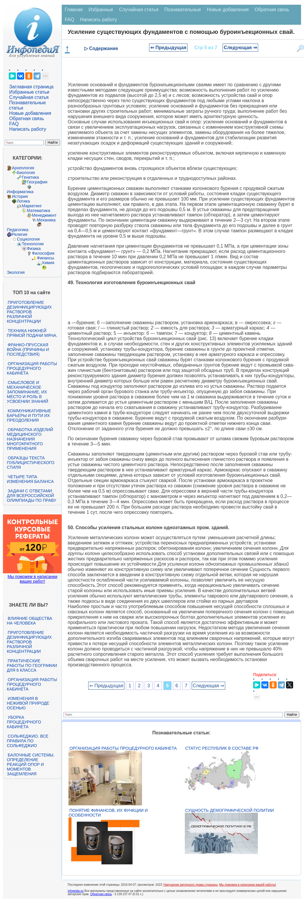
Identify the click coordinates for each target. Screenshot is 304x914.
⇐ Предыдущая (168, 47)
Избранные (100, 9)
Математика (38, 210)
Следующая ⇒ (240, 47)
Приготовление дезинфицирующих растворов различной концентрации (29, 312)
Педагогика (17, 229)
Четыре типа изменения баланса (30, 479)
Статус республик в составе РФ (221, 748)
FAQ (14, 123)
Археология (23, 167)
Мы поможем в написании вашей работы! (247, 884)
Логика (23, 201)
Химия (48, 262)
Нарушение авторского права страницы (190, 884)
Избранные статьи (29, 92)
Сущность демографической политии (229, 810)
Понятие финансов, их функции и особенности (108, 812)
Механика (46, 220)
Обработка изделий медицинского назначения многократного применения (30, 439)
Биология (26, 172)
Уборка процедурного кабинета (24, 722)
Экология (15, 272)
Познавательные (182, 9)
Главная (74, 9)
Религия (19, 234)
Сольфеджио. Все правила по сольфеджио (27, 741)
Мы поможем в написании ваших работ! (32, 579)
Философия (43, 253)
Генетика (30, 177)
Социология (28, 239)
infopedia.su (75, 891)
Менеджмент (44, 215)
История (20, 196)
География (37, 182)
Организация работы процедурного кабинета (32, 368)
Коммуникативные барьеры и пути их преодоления (29, 415)
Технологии (33, 243)
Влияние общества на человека (29, 620)
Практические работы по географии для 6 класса (32, 665)
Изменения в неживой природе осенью (28, 703)
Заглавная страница (31, 86)
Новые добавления (30, 113)
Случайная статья (29, 97)
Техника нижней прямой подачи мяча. (32, 333)
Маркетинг (32, 205)
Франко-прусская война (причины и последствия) (28, 349)
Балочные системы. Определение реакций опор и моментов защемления (30, 764)
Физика (34, 248)
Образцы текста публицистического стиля (30, 463)
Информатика (20, 191)
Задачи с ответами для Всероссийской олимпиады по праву (31, 496)
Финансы (45, 258)
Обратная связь (26, 118)
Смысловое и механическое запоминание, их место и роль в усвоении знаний (27, 392)
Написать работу (27, 129)
